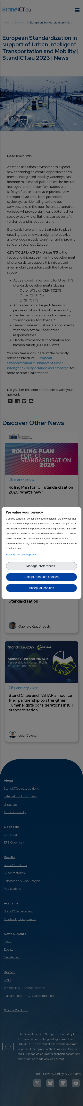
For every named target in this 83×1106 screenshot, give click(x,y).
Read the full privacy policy (21, 554)
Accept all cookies (41, 588)
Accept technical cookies (41, 577)
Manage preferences (41, 566)
